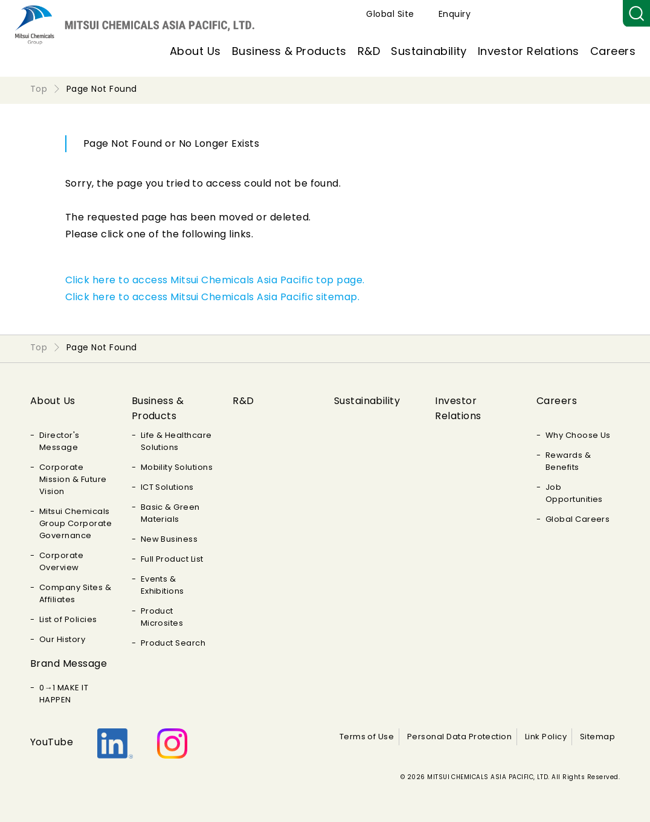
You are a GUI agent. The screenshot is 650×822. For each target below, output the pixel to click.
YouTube (51, 742)
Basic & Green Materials (170, 513)
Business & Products (289, 51)
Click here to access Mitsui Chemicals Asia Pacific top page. (215, 280)
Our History (62, 639)
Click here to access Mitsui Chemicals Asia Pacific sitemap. (212, 297)
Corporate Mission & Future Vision (73, 479)
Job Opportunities (574, 493)
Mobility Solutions (177, 467)
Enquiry (595, 14)
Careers (613, 51)
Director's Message (59, 441)
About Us (195, 51)
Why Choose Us (578, 435)
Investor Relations (528, 51)
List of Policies (68, 619)
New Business (169, 539)
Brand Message (68, 663)
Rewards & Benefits (568, 461)
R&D (369, 51)
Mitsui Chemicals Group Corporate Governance (75, 523)
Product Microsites (162, 617)
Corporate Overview (61, 561)
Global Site (530, 14)
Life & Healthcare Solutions (176, 441)
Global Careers (577, 519)
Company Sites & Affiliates (75, 593)
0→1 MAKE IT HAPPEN (63, 693)
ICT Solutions (167, 487)
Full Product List (172, 559)
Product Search (173, 643)
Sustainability (429, 51)
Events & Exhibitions (162, 585)
